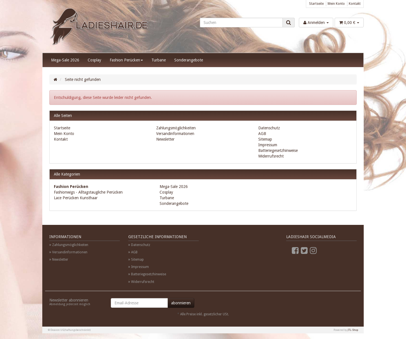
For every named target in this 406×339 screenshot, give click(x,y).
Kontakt (355, 4)
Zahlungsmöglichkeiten (176, 128)
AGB (262, 133)
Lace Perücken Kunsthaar (76, 198)
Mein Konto (336, 4)
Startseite (316, 4)
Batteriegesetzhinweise (278, 150)
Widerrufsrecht (271, 156)
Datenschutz (269, 128)
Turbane (158, 60)
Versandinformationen (175, 133)
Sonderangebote (188, 60)
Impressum (267, 145)
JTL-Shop (353, 329)
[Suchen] (241, 22)
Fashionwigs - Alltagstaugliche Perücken (88, 192)
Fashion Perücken (126, 60)
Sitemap (265, 139)
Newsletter (165, 139)
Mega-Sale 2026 (65, 60)
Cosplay (94, 60)
